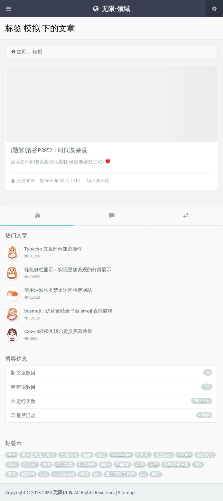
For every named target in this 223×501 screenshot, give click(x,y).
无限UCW (25, 181)
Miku (105, 464)
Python (30, 464)
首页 (18, 52)
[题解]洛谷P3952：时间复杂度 (49, 150)
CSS (43, 474)
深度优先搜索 (176, 464)
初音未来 (86, 464)
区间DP (122, 464)
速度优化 (163, 454)
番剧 (156, 474)
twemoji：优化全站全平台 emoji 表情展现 (68, 311)
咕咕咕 (143, 454)
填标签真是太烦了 (38, 454)
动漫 (139, 464)
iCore (12, 464)
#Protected (63, 474)
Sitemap (126, 492)
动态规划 (205, 454)
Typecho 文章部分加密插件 (53, 249)
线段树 (28, 474)
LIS (97, 474)
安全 (153, 464)
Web (12, 454)
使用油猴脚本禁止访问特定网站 (58, 290)
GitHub (184, 454)
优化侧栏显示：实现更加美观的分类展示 (67, 269)
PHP (46, 464)
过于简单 (64, 464)
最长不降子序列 (120, 474)
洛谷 (101, 454)
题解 (87, 454)
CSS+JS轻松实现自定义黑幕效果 (58, 331)
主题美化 (69, 454)
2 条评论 (98, 181)
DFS (198, 464)
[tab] (37, 215)
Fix (143, 474)
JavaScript (121, 454)
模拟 (84, 474)
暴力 (12, 474)
